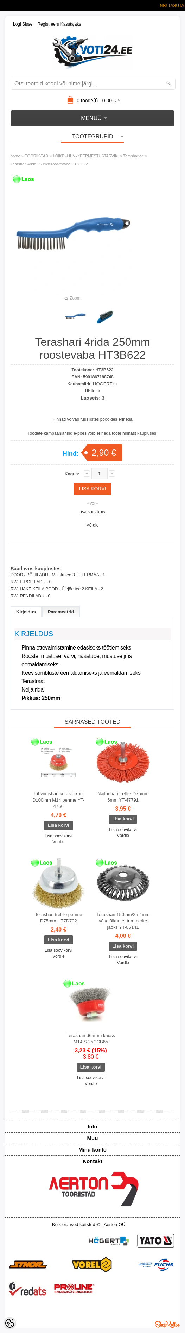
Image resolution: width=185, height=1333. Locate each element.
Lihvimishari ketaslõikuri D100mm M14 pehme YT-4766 (58, 800)
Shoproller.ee (167, 1324)
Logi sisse (22, 24)
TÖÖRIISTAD (36, 156)
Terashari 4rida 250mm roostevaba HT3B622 (49, 164)
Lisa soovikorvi (93, 511)
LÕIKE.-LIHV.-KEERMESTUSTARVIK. (86, 156)
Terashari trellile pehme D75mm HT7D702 (58, 917)
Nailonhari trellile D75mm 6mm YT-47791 (122, 797)
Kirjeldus (26, 611)
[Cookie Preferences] (10, 1323)
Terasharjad (133, 156)
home (15, 156)
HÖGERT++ (105, 383)
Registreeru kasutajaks (59, 24)
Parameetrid (61, 611)
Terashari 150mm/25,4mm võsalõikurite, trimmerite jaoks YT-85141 (122, 921)
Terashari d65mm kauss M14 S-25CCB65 (90, 1038)
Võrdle (93, 525)
